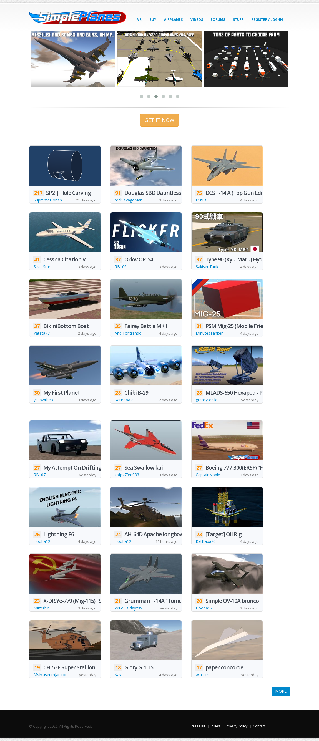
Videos (196, 19)
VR (139, 19)
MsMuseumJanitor (50, 674)
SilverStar (42, 266)
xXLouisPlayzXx (128, 608)
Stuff (238, 19)
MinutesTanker (209, 333)
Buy (152, 19)
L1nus (201, 200)
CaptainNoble (208, 474)
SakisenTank (207, 266)
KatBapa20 (125, 399)
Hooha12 (42, 541)
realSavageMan (128, 200)
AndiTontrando (128, 333)
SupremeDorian (48, 200)
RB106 (121, 266)
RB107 (40, 474)
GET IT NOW (159, 120)
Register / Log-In (267, 19)
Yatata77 (42, 333)
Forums (218, 19)
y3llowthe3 (43, 399)
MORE (281, 691)
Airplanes (173, 19)
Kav (118, 674)
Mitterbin (42, 608)
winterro (203, 674)
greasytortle (206, 399)
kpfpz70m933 (127, 474)
